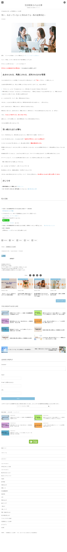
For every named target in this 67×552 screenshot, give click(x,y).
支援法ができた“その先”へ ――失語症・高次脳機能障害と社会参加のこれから (21, 418)
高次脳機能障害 (4, 491)
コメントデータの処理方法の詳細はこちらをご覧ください (45, 404)
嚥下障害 (3, 482)
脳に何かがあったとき (5, 473)
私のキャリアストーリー (6, 476)
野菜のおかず (4, 500)
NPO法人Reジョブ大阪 (6, 467)
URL (2, 390)
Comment (3, 364)
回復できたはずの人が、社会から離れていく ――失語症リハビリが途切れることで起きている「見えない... (54, 418)
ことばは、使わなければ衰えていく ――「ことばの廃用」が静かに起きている (54, 426)
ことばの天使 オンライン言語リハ (10, 215)
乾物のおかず (4, 485)
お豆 (2, 497)
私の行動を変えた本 (5, 515)
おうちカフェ (4, 524)
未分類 (2, 528)
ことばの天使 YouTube (8, 222)
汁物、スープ (4, 509)
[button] (65, 2)
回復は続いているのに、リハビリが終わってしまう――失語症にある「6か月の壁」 (21, 434)
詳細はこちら (20, 186)
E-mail (2, 382)
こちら (9, 230)
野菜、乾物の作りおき (5, 512)
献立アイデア (4, 503)
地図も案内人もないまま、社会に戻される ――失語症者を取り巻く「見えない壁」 (21, 426)
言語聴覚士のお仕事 (33, 5)
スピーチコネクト (5, 470)
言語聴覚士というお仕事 (16, 11)
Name (2, 375)
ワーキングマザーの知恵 (6, 518)
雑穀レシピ (3, 488)
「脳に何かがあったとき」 (49, 225)
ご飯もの (3, 506)
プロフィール (4, 453)
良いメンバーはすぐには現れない (32, 55)
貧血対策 (3, 494)
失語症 (2, 479)
